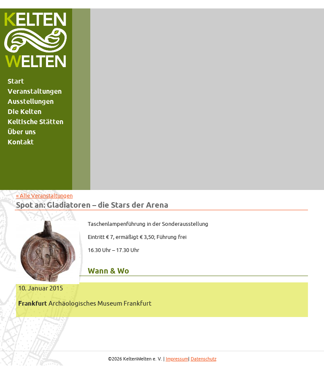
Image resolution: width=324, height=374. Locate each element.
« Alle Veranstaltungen (44, 195)
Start (16, 81)
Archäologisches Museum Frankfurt (84, 303)
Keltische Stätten (35, 121)
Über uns (22, 132)
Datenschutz (203, 358)
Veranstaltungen (35, 91)
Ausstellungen (31, 101)
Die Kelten (24, 111)
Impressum (177, 358)
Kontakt (21, 142)
